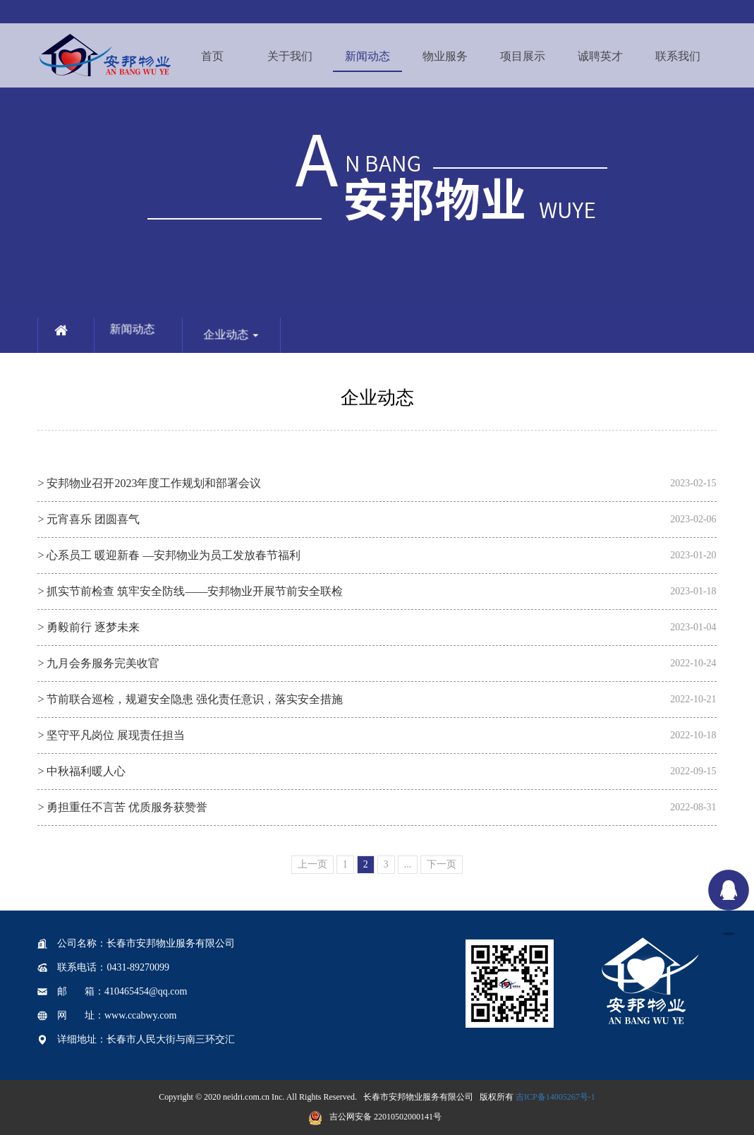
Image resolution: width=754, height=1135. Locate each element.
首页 (212, 56)
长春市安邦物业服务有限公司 (418, 1097)
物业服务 (445, 56)
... (408, 864)
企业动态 (240, 344)
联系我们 (677, 56)
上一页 (312, 864)
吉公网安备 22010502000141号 (375, 1117)
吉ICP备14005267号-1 (555, 1097)
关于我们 (289, 56)
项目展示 (522, 56)
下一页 (441, 864)
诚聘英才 (600, 56)
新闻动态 (367, 56)
